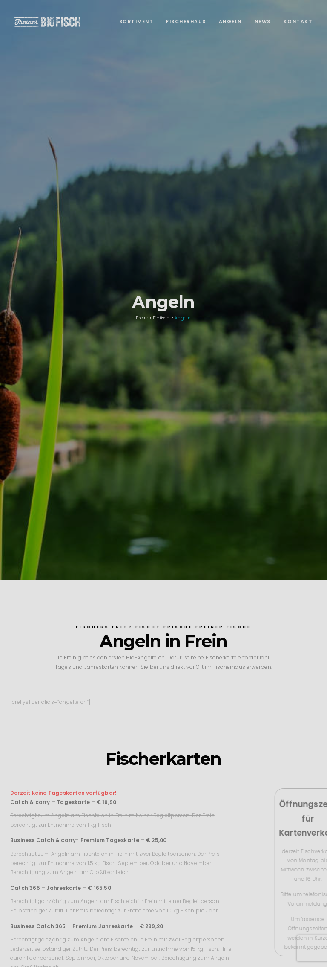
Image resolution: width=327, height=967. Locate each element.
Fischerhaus (186, 21)
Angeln (230, 21)
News (263, 21)
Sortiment (136, 21)
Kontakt (298, 21)
